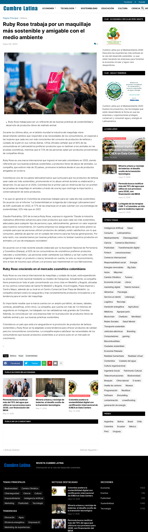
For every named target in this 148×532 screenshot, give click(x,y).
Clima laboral (122, 380)
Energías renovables (113, 267)
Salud (130, 228)
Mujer (21, 356)
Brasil (130, 421)
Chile (139, 421)
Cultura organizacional (114, 366)
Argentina (108, 421)
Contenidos (109, 361)
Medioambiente (111, 238)
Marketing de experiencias (17, 527)
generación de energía (114, 405)
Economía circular (112, 282)
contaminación (111, 400)
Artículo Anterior (12, 450)
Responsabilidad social (115, 262)
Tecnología (67, 8)
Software (108, 395)
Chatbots (123, 316)
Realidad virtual (135, 356)
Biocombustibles (112, 341)
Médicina (108, 311)
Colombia (108, 426)
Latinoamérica (124, 233)
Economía (48, 8)
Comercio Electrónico (125, 242)
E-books (137, 380)
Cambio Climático (112, 277)
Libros (128, 282)
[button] (142, 8)
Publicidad (109, 247)
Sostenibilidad (89, 8)
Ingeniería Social (112, 370)
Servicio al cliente (112, 297)
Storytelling (122, 395)
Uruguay (117, 431)
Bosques (108, 380)
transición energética (114, 306)
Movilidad (136, 316)
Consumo (108, 233)
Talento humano (131, 287)
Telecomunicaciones (113, 375)
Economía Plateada (113, 351)
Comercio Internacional (115, 257)
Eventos (123, 493)
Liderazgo (129, 297)
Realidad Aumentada (114, 356)
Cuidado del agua (127, 361)
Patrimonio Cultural (133, 370)
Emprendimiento (12, 498)
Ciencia (136, 8)
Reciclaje (121, 302)
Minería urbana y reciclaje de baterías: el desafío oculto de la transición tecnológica (50, 402)
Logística (108, 302)
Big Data (131, 267)
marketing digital (112, 287)
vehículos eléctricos (113, 331)
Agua (21, 517)
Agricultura (133, 306)
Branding (131, 331)
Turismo (128, 277)
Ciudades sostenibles (114, 346)
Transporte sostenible (114, 326)
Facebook (128, 2)
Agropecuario (123, 311)
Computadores (111, 336)
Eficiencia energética (14, 522)
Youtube (141, 2)
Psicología (122, 292)
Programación (110, 390)
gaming (126, 336)
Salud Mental (129, 321)
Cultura (122, 8)
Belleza (23, 18)
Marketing (9, 503)
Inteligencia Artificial (113, 228)
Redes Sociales (111, 321)
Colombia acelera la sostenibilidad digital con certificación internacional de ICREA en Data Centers (83, 403)
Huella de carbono (112, 385)
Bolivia (121, 421)
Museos (129, 385)
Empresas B (34, 522)
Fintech (107, 252)
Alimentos (108, 292)
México (132, 426)
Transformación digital (128, 247)
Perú (106, 431)
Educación (107, 8)
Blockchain (109, 316)
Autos (107, 272)
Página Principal (10, 18)
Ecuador (121, 426)
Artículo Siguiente (88, 450)
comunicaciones (123, 252)
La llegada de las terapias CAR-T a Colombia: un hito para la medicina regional (132, 206)
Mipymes (118, 272)
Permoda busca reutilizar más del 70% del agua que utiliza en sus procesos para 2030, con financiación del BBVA (17, 404)
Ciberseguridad (130, 238)
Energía (133, 262)
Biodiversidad (133, 375)
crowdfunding (128, 400)
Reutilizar (126, 390)
